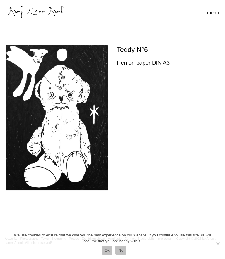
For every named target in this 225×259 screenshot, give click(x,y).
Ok (107, 250)
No (120, 250)
